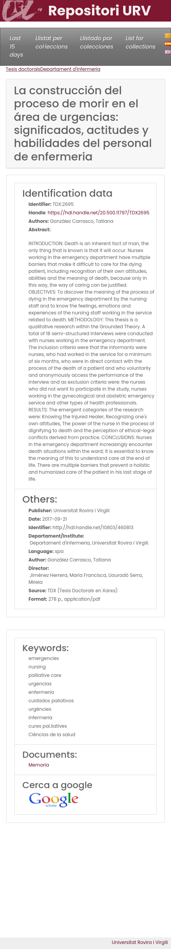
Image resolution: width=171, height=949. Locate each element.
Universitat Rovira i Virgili (140, 942)
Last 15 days (16, 46)
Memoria (38, 765)
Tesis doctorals (23, 69)
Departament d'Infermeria (70, 69)
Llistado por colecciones (96, 42)
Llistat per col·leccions (51, 42)
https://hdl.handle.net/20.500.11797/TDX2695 (98, 212)
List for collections (140, 42)
